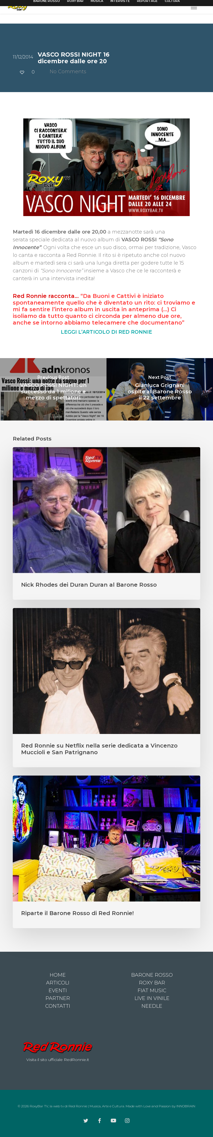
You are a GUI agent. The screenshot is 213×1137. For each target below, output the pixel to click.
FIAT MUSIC (152, 990)
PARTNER (57, 998)
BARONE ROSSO (152, 975)
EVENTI (58, 990)
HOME (58, 975)
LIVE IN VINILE (152, 998)
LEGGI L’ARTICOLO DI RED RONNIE (106, 332)
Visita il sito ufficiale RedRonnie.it (57, 1059)
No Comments (64, 72)
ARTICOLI (57, 983)
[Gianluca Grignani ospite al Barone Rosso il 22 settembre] (159, 389)
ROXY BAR (152, 983)
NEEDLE (151, 1006)
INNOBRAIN (185, 1106)
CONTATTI (57, 1006)
